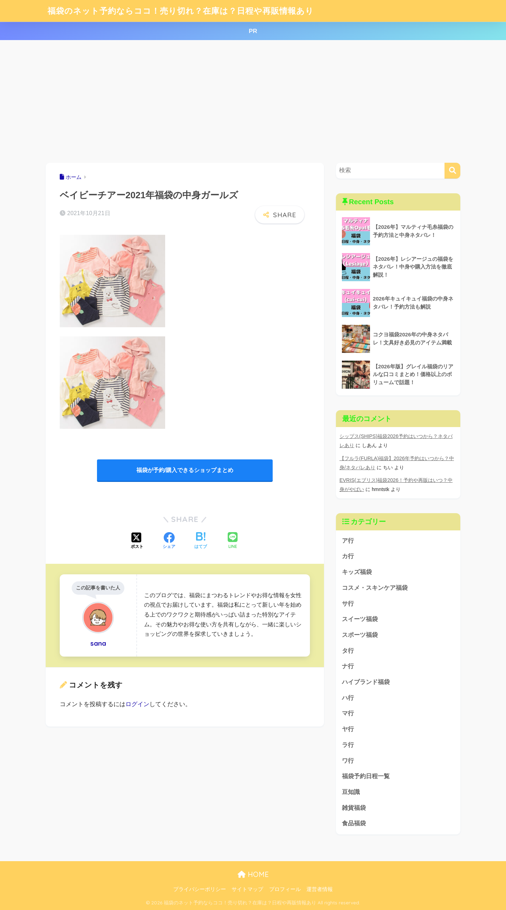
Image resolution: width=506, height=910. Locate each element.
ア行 (348, 540)
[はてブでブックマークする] (200, 541)
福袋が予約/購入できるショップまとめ (184, 470)
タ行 (348, 650)
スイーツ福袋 (360, 619)
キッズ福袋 (357, 572)
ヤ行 (348, 729)
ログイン (137, 704)
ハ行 (348, 698)
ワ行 (348, 760)
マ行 (348, 713)
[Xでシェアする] (137, 541)
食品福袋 (354, 823)
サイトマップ (247, 889)
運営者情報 (319, 889)
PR (253, 31)
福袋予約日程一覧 (366, 776)
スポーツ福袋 (360, 635)
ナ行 (348, 666)
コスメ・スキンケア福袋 (375, 588)
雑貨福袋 (354, 808)
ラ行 (348, 745)
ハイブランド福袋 (366, 682)
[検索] (452, 171)
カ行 (348, 556)
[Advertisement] (253, 101)
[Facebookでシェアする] (169, 541)
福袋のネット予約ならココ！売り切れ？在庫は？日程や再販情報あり (180, 11)
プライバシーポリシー (199, 889)
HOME (253, 874)
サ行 (348, 603)
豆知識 (351, 792)
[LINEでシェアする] (233, 541)
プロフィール (285, 889)
